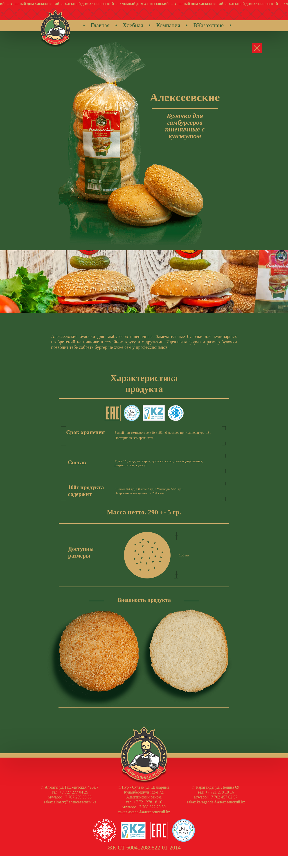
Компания (168, 25)
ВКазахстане (208, 25)
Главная (100, 25)
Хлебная (133, 25)
